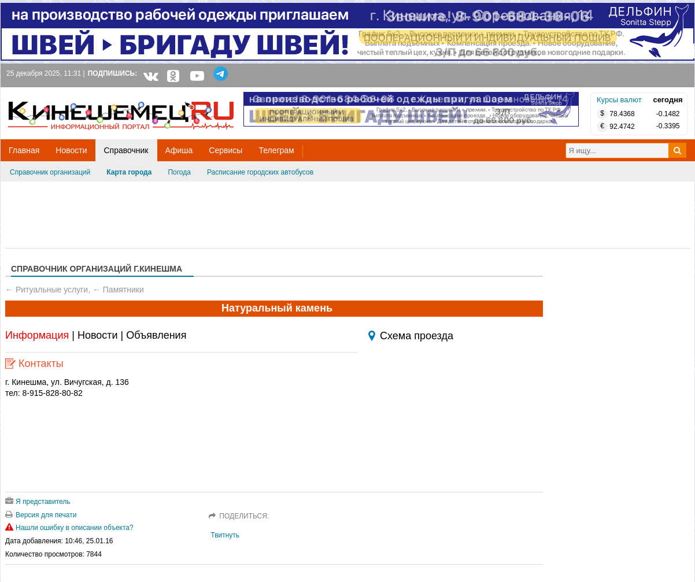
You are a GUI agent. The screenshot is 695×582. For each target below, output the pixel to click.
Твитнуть (224, 535)
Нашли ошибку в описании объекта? (69, 528)
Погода (179, 172)
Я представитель (38, 502)
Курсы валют (619, 99)
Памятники (123, 289)
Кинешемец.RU (51, 93)
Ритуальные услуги (52, 289)
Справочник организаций (50, 172)
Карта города (128, 172)
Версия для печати (40, 515)
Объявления (156, 335)
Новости (97, 335)
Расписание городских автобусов (260, 172)
